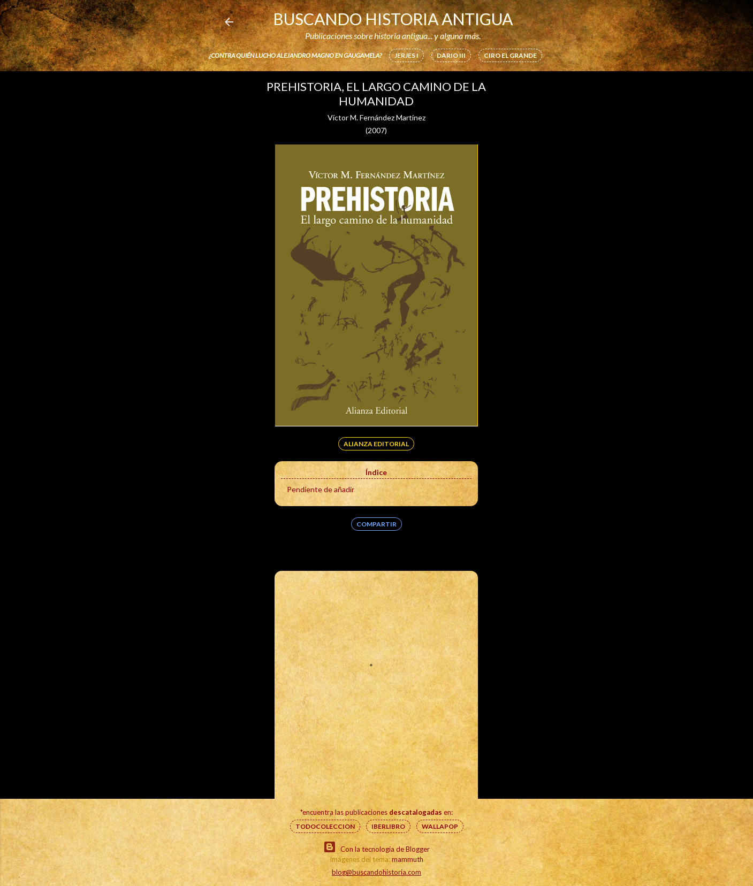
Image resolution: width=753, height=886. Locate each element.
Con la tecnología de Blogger (376, 847)
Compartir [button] (376, 524)
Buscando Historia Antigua (393, 18)
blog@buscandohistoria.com (376, 872)
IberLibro (388, 826)
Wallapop (440, 826)
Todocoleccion (325, 826)
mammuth (407, 859)
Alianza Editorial (376, 444)
